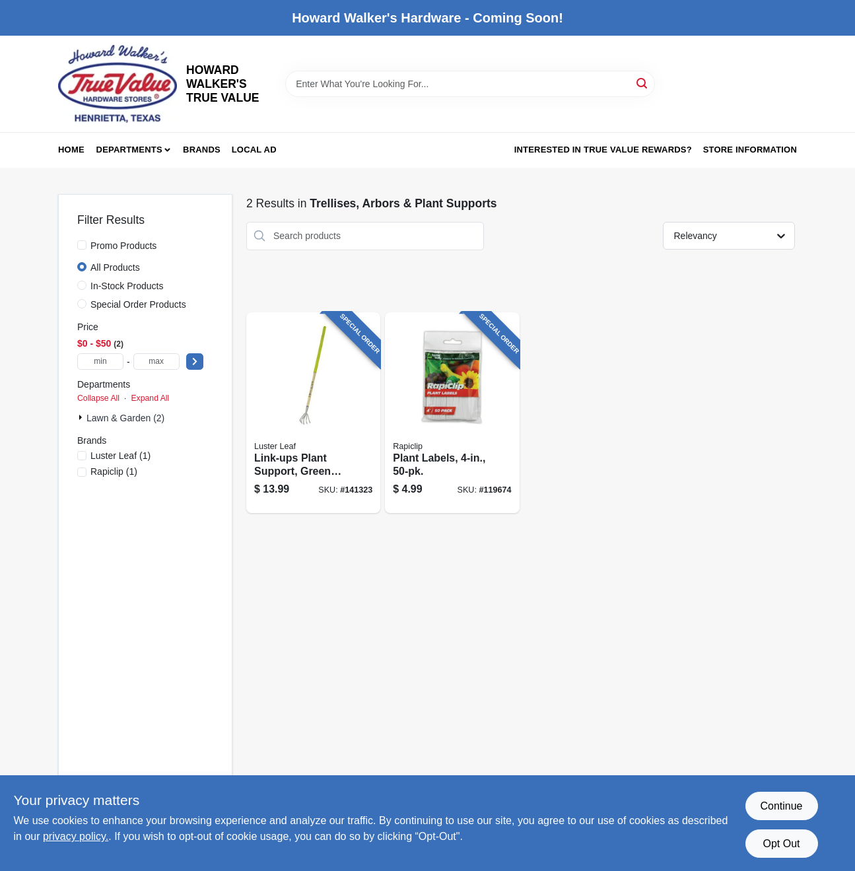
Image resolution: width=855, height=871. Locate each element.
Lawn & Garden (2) (125, 418)
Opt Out (781, 843)
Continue (781, 806)
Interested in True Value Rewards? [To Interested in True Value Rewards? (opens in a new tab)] (603, 150)
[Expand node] (82, 417)
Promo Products (123, 245)
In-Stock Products (127, 286)
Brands (202, 150)
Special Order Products (138, 304)
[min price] (100, 361)
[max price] (156, 361)
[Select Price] (194, 361)
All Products (115, 267)
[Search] (642, 83)
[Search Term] (470, 84)
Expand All (150, 398)
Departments (129, 150)
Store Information (750, 150)
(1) (120, 455)
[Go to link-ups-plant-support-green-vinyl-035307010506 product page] (313, 413)
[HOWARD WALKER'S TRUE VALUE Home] (117, 84)
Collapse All (98, 398)
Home (71, 150)
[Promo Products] (81, 245)
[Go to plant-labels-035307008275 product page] (452, 413)
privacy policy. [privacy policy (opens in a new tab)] (75, 836)
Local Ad (254, 150)
